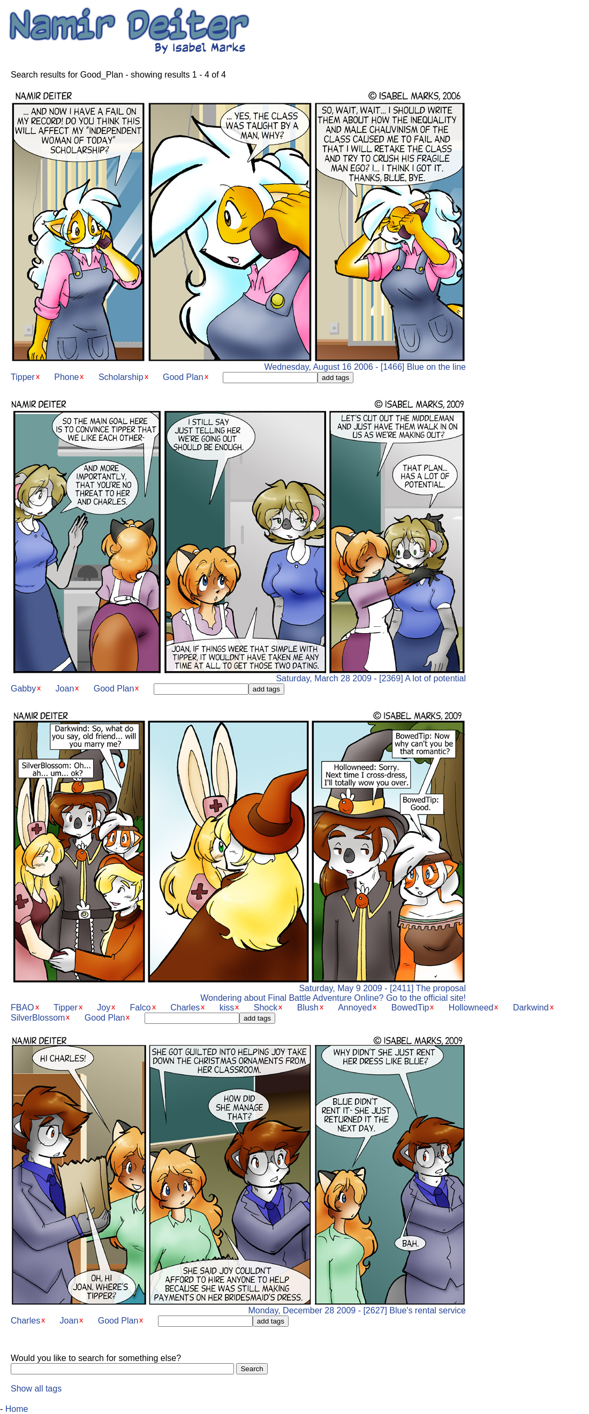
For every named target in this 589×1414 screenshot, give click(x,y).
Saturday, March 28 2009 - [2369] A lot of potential (238, 674)
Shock (265, 1007)
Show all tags (36, 1388)
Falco (140, 1007)
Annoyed (355, 1007)
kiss (227, 1007)
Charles (185, 1007)
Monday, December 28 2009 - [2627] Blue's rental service (238, 1306)
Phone (66, 377)
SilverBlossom (38, 1017)
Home (16, 1408)
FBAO (22, 1007)
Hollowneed (471, 1007)
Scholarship (121, 377)
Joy (103, 1007)
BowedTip (410, 1007)
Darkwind (531, 1007)
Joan (65, 688)
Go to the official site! (426, 997)
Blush (308, 1007)
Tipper (23, 377)
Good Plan (183, 377)
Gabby (23, 688)
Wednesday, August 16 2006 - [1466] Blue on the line (238, 363)
